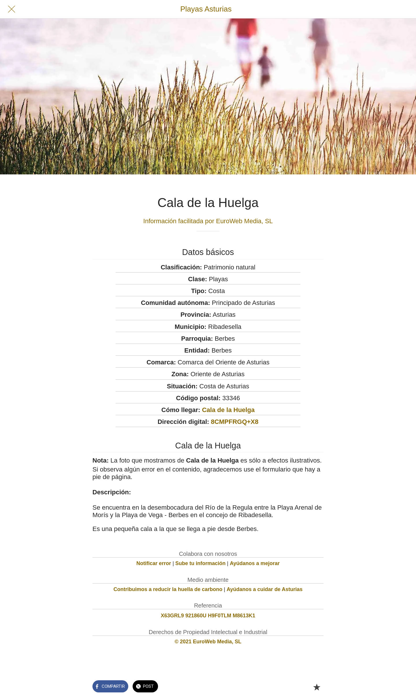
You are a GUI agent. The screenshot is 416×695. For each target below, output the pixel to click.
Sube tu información (200, 563)
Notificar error (153, 563)
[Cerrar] (11, 9)
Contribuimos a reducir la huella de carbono (168, 589)
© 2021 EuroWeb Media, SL (208, 641)
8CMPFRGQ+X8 (234, 421)
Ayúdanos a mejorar (255, 563)
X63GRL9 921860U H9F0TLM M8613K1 (208, 615)
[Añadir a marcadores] (317, 687)
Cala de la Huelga (228, 409)
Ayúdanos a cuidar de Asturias (265, 589)
